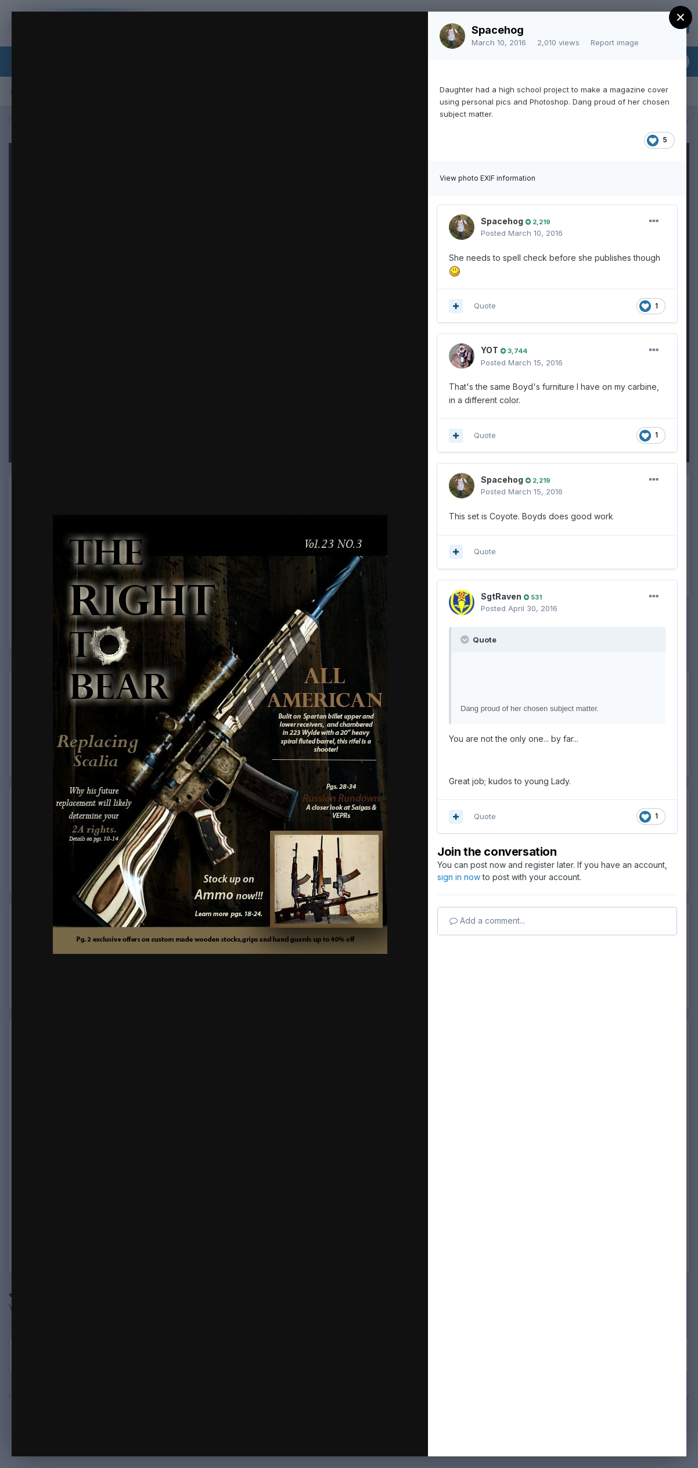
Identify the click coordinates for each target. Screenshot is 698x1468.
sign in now (458, 877)
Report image (615, 42)
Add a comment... (487, 920)
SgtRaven (501, 596)
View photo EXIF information (487, 178)
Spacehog (498, 30)
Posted (522, 233)
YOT (489, 350)
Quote (485, 305)
